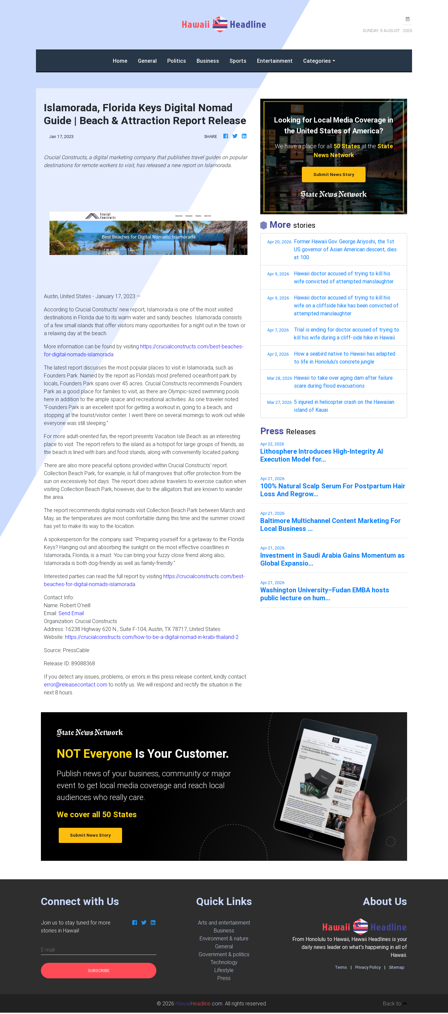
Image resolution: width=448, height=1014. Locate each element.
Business (208, 60)
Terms (341, 967)
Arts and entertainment (224, 922)
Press (224, 978)
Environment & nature (224, 938)
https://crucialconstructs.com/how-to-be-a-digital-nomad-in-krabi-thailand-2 (152, 637)
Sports (238, 60)
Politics (176, 60)
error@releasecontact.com (75, 684)
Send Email (71, 613)
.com (199, 1003)
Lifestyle (224, 970)
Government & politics (224, 954)
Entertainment (275, 60)
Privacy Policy (368, 967)
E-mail (48, 949)
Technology (224, 962)
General (147, 60)
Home (123, 60)
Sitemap (396, 967)
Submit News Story (333, 174)
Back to (395, 1003)
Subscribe (99, 970)
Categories (317, 60)
